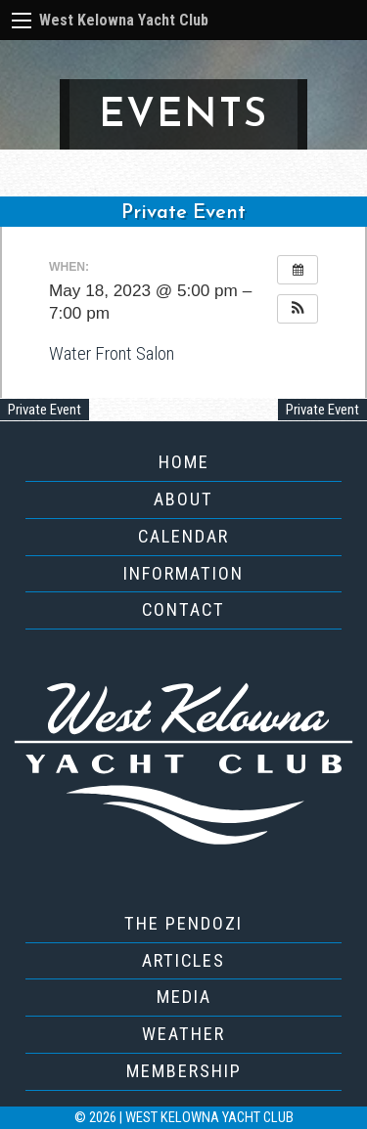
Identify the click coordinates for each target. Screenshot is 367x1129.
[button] (297, 309)
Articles (183, 960)
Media (184, 996)
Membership (184, 1071)
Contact (183, 609)
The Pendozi (183, 923)
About (183, 499)
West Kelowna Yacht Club (123, 20)
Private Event (44, 409)
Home (184, 462)
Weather (183, 1033)
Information (183, 573)
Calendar (183, 536)
